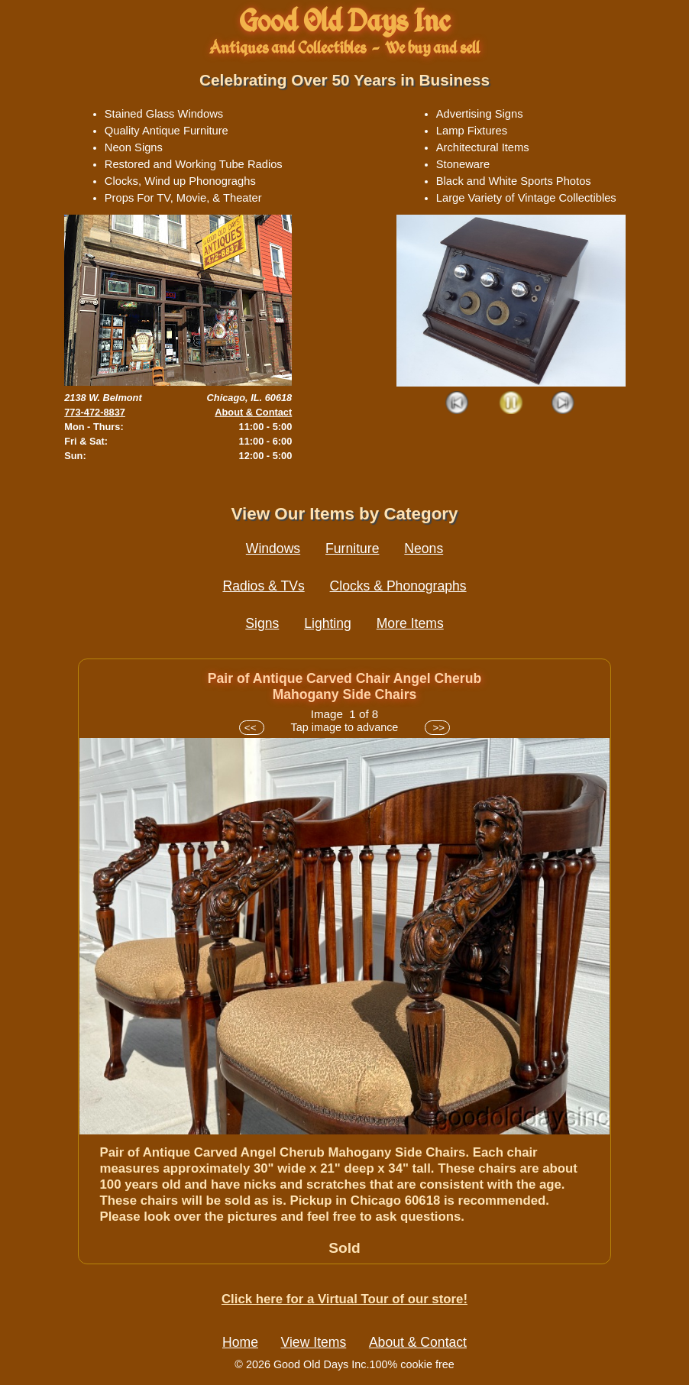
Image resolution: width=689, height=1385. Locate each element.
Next (563, 403)
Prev (458, 403)
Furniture (352, 548)
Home (240, 1342)
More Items (410, 623)
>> (437, 727)
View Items (314, 1342)
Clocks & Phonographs (398, 586)
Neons (423, 548)
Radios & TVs (263, 586)
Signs (262, 623)
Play (510, 403)
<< (251, 727)
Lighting (327, 623)
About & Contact (253, 412)
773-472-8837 (94, 412)
